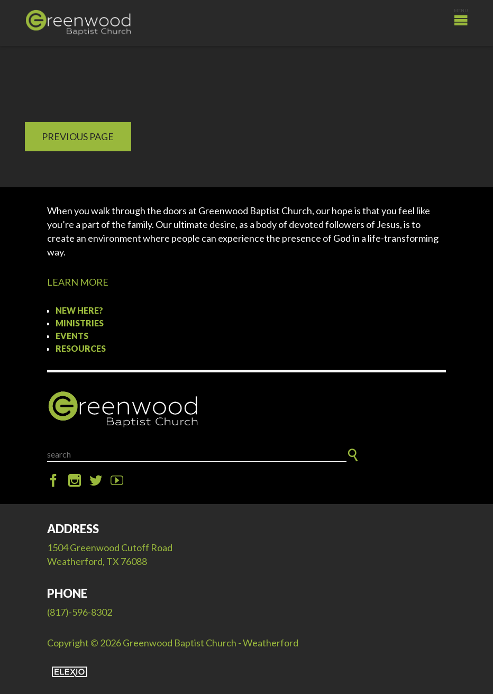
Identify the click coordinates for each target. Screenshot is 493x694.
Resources (81, 348)
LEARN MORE (77, 282)
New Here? (79, 310)
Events (72, 336)
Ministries (80, 323)
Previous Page (78, 136)
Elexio (69, 671)
